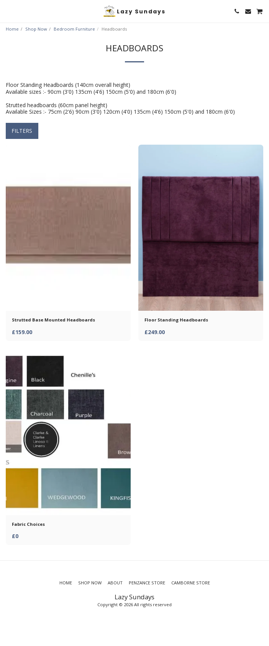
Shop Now (36, 29)
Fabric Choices (28, 524)
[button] (8, 11)
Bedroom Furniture (74, 29)
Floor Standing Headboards (176, 320)
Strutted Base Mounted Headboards (53, 320)
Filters (21, 130)
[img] (68, 228)
